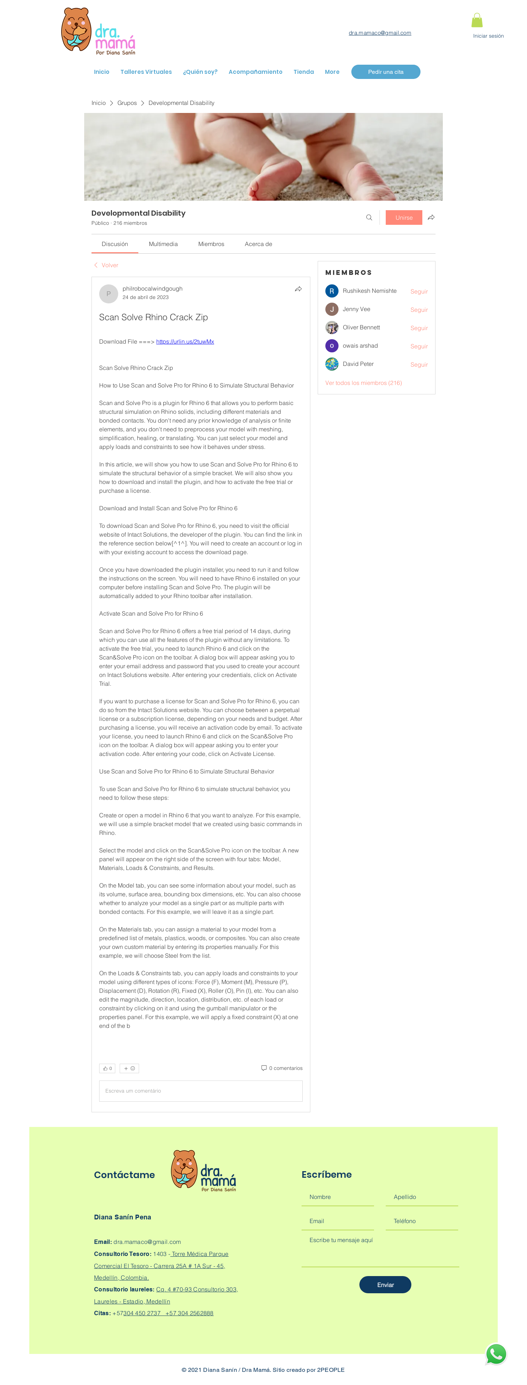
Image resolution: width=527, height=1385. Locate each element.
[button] (477, 20)
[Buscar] (369, 217)
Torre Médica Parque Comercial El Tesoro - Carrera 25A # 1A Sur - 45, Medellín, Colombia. (161, 1265)
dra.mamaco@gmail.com (380, 32)
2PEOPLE (331, 1369)
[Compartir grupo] (431, 217)
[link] (115, 243)
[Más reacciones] (129, 1068)
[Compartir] (298, 288)
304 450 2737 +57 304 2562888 (168, 1313)
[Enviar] (385, 1284)
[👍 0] (107, 1068)
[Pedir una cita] (386, 72)
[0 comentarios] (281, 1068)
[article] (200, 694)
